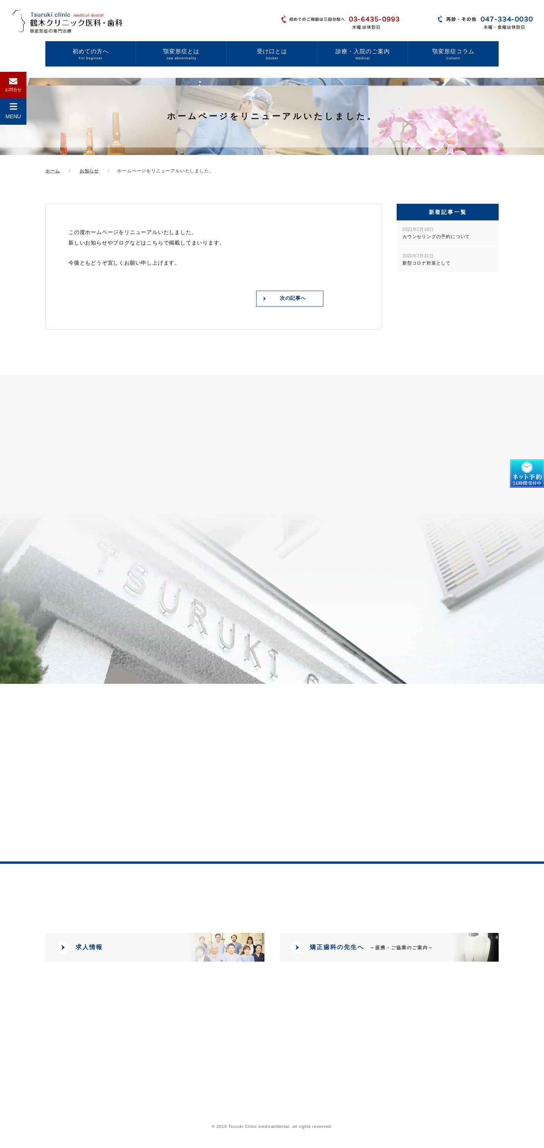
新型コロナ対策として (426, 259)
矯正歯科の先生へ (371, 949)
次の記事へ (292, 299)
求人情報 (89, 949)
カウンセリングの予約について (436, 233)
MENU (13, 110)
